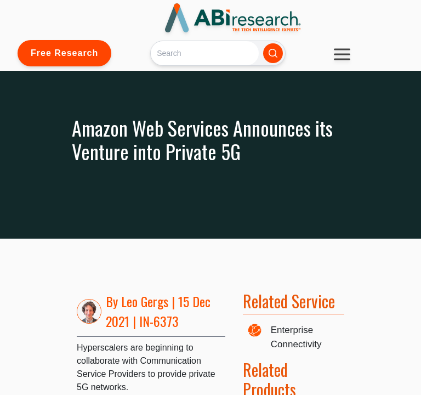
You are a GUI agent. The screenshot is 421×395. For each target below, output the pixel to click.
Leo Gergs (144, 301)
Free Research (64, 53)
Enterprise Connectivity (296, 337)
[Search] (205, 53)
